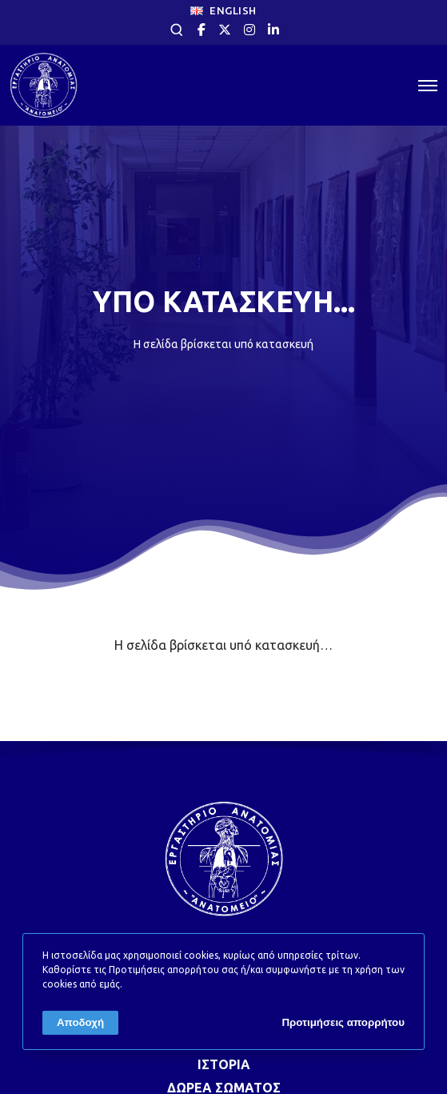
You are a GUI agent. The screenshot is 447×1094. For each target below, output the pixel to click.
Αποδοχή (80, 1022)
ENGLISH (223, 10)
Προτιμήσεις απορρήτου (343, 1022)
